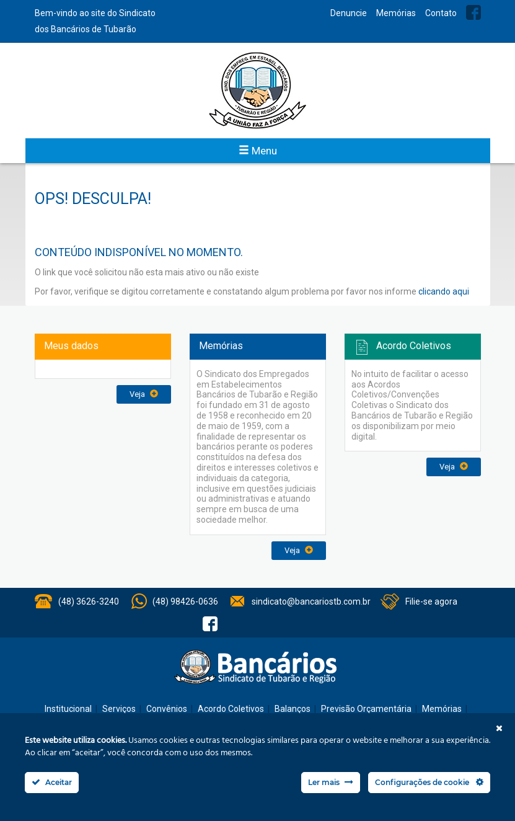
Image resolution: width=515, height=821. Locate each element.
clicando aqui (443, 291)
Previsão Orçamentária (366, 709)
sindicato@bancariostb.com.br (311, 601)
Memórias (396, 13)
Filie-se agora (431, 601)
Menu (258, 150)
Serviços (119, 709)
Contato (441, 13)
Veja (144, 394)
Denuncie (348, 13)
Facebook (473, 12)
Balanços (292, 709)
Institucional (68, 709)
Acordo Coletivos (231, 709)
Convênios (166, 709)
